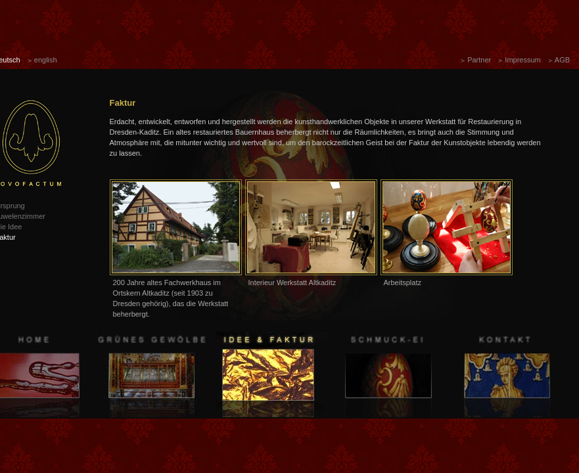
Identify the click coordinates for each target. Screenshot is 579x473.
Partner (479, 60)
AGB (562, 60)
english (45, 60)
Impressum (522, 60)
